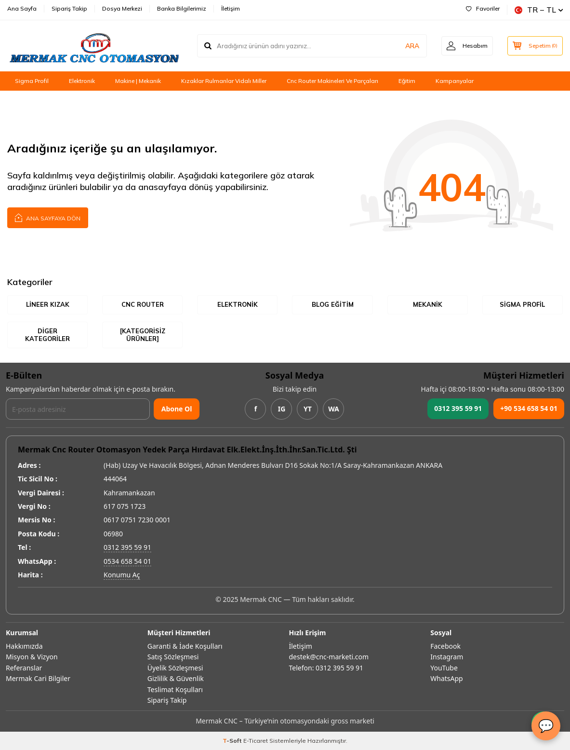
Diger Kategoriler (47, 334)
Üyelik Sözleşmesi (175, 667)
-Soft (233, 740)
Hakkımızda (24, 646)
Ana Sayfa (22, 8)
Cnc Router (142, 304)
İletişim (230, 8)
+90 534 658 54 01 (528, 408)
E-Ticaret (255, 740)
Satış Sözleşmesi (173, 656)
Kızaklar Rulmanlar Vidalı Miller (223, 80)
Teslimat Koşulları (175, 689)
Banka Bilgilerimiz (181, 8)
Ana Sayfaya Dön (47, 217)
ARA (412, 45)
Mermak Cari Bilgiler (38, 678)
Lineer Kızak (47, 304)
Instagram (446, 656)
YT (308, 408)
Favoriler (483, 8)
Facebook (445, 646)
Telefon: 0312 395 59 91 (326, 667)
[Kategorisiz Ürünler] (142, 334)
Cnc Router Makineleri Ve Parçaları (332, 80)
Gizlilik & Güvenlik (175, 678)
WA (333, 408)
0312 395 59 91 (458, 408)
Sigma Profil (32, 80)
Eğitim (406, 80)
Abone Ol (176, 408)
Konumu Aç (122, 574)
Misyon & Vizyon (32, 656)
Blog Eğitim (333, 304)
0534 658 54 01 (127, 561)
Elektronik (82, 80)
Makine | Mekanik (138, 80)
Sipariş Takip (69, 8)
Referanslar (24, 667)
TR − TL (539, 9)
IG (282, 408)
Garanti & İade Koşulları (185, 646)
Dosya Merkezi (122, 8)
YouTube (444, 667)
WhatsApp (446, 678)
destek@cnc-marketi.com (329, 656)
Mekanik (427, 304)
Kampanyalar (455, 80)
